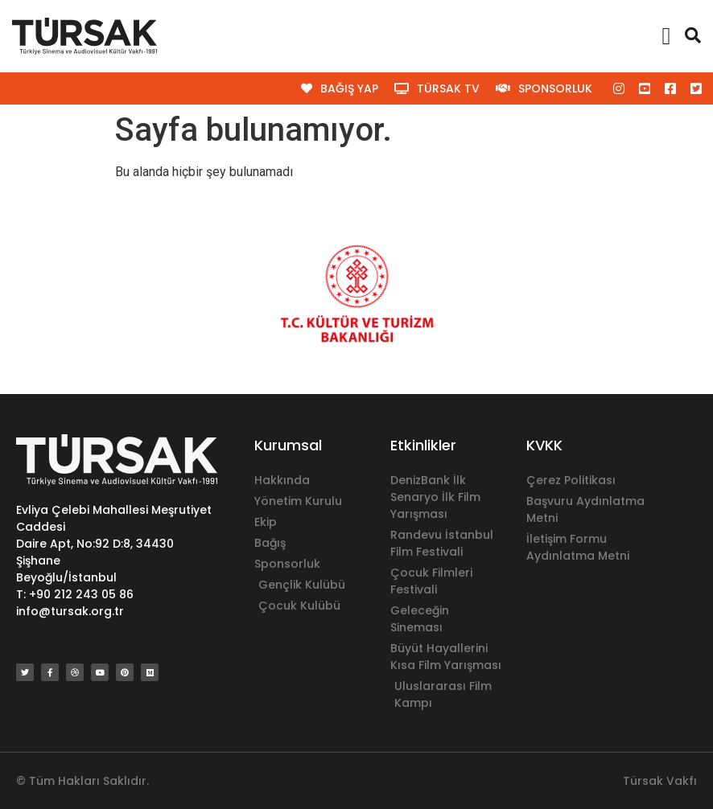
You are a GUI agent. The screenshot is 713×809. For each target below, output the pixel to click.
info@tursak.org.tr (70, 611)
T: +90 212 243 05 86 (75, 594)
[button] (666, 36)
